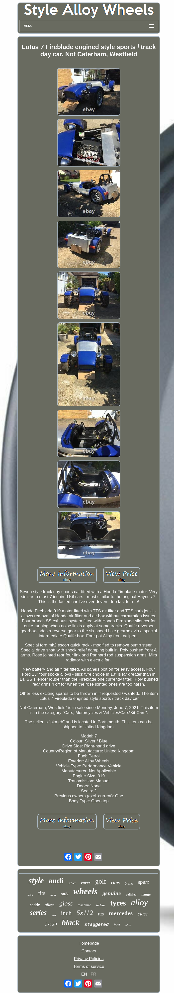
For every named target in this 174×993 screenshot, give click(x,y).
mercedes (121, 913)
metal (30, 895)
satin (53, 895)
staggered (97, 924)
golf (100, 881)
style (36, 880)
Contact (89, 951)
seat (54, 915)
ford (117, 925)
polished (131, 894)
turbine (100, 905)
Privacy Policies (88, 958)
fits (41, 893)
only (64, 894)
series (38, 912)
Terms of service (88, 966)
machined (84, 905)
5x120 (51, 924)
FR (93, 974)
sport (143, 882)
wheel (128, 925)
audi (56, 880)
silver (72, 883)
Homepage (88, 943)
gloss (66, 903)
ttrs (101, 913)
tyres (118, 903)
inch (66, 913)
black (71, 922)
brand (129, 883)
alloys (49, 905)
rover (85, 882)
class (143, 913)
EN (84, 974)
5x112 (85, 912)
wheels (85, 891)
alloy (139, 902)
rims (115, 882)
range (146, 894)
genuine (111, 893)
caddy (35, 905)
